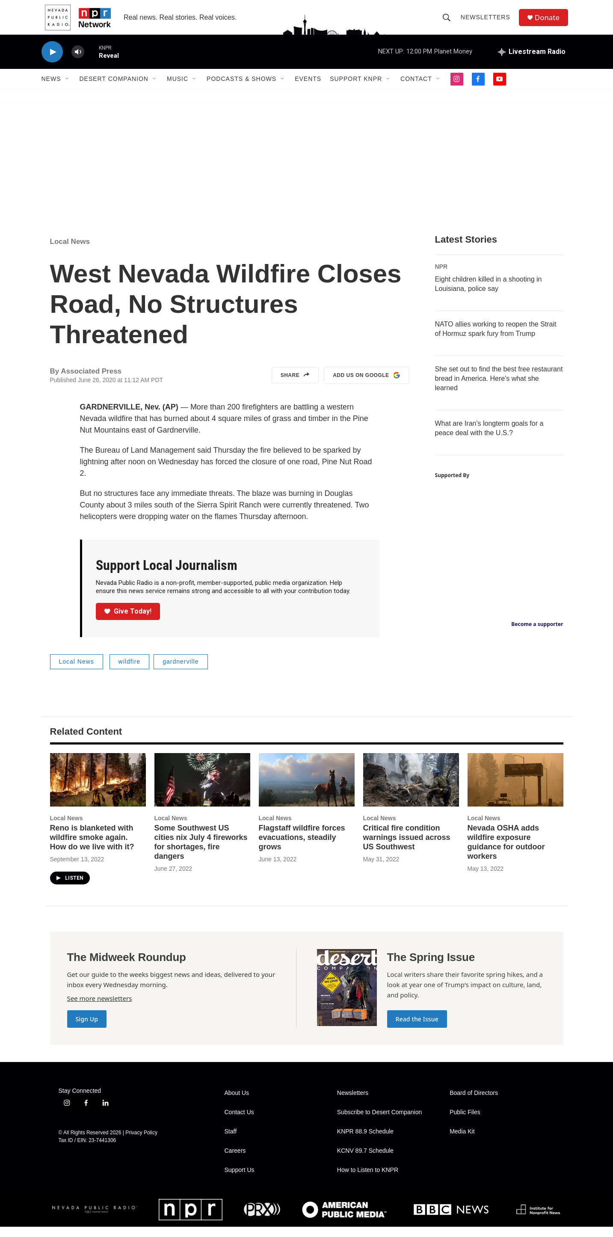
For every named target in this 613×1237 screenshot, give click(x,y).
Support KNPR (356, 89)
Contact (416, 89)
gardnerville (180, 671)
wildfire (129, 671)
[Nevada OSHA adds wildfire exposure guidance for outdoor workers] (515, 790)
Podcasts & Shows (241, 89)
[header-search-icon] (448, 22)
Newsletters (487, 22)
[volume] (78, 62)
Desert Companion (114, 89)
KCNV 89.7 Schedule (365, 1161)
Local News (70, 252)
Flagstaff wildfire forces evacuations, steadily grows (302, 847)
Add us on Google (366, 385)
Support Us (240, 1180)
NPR (441, 276)
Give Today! (127, 621)
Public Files (465, 1122)
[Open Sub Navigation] (67, 89)
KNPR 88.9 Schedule (365, 1142)
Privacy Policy (141, 1143)
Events (308, 89)
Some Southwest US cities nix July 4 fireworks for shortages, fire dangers (201, 852)
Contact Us (239, 1122)
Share (295, 385)
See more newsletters (99, 1008)
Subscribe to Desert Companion (379, 1122)
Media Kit (462, 1142)
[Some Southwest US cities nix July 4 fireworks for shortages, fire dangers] (202, 790)
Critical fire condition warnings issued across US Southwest (406, 847)
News (51, 89)
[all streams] (532, 62)
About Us (237, 1103)
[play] (52, 62)
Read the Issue (417, 1029)
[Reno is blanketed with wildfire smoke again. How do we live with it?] (98, 790)
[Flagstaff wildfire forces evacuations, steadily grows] (307, 790)
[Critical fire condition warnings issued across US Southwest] (411, 790)
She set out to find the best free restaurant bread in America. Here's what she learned (499, 389)
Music (177, 89)
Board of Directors (474, 1103)
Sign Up (87, 1029)
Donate (550, 22)
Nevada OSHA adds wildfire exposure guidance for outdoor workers (506, 852)
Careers (235, 1161)
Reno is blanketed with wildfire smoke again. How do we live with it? (92, 847)
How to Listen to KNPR (367, 1180)
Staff (231, 1142)
